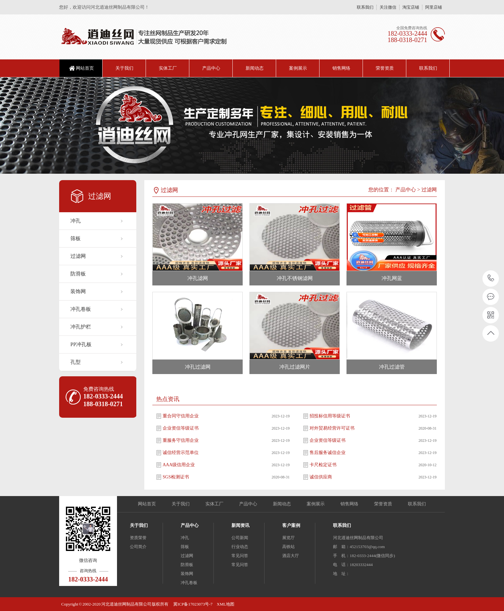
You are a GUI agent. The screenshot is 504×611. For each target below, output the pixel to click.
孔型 (75, 362)
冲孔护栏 (80, 326)
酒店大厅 (290, 555)
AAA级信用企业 (179, 464)
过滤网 (78, 256)
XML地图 (225, 604)
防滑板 (78, 273)
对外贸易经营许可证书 (332, 428)
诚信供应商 (321, 477)
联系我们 (365, 7)
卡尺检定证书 (323, 464)
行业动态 (239, 546)
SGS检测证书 (176, 477)
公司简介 (138, 546)
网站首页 (85, 68)
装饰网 (78, 291)
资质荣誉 (138, 537)
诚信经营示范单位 (181, 452)
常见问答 (239, 555)
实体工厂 (168, 68)
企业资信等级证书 (181, 428)
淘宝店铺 (410, 7)
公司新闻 (239, 537)
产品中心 (211, 68)
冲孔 (75, 220)
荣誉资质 (385, 68)
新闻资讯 (240, 525)
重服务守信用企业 (181, 440)
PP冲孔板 (81, 344)
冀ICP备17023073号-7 (192, 604)
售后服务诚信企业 (328, 452)
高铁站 (288, 546)
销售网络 (341, 68)
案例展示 (298, 68)
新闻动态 (255, 68)
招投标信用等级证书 (330, 416)
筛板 (75, 238)
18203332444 (491, 278)
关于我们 (124, 68)
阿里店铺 (433, 7)
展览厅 (288, 537)
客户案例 (291, 525)
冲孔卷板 (80, 309)
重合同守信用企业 (181, 416)
